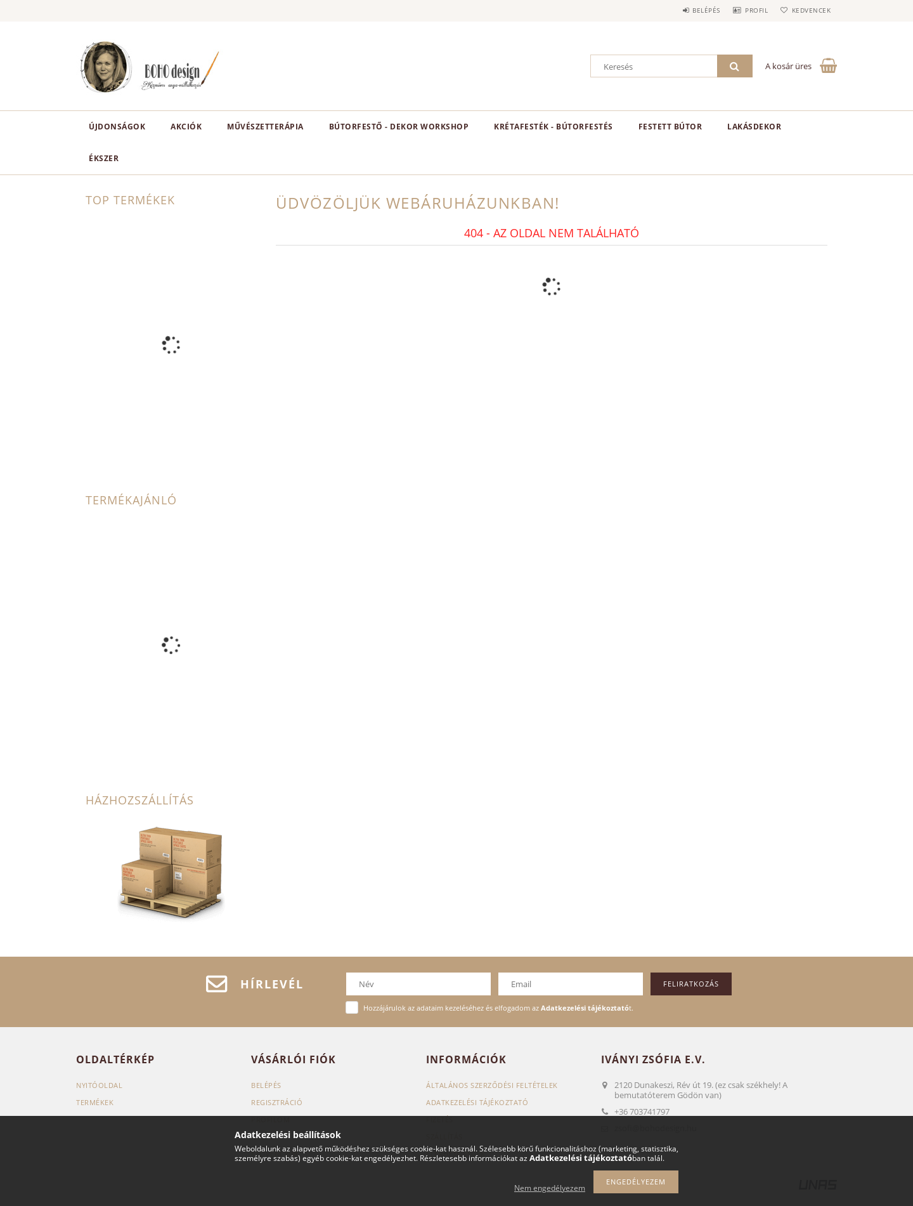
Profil (746, 10)
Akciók (186, 126)
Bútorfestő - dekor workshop (399, 126)
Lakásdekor (754, 126)
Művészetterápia (265, 126)
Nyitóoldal (99, 1085)
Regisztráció (276, 1102)
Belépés (690, 10)
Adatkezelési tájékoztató (477, 1102)
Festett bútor (670, 126)
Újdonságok (117, 126)
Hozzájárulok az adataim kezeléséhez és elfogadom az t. (498, 1008)
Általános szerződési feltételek (492, 1085)
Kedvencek (808, 10)
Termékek (94, 1102)
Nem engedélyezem (549, 1188)
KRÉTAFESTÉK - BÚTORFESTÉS (553, 126)
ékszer (104, 158)
